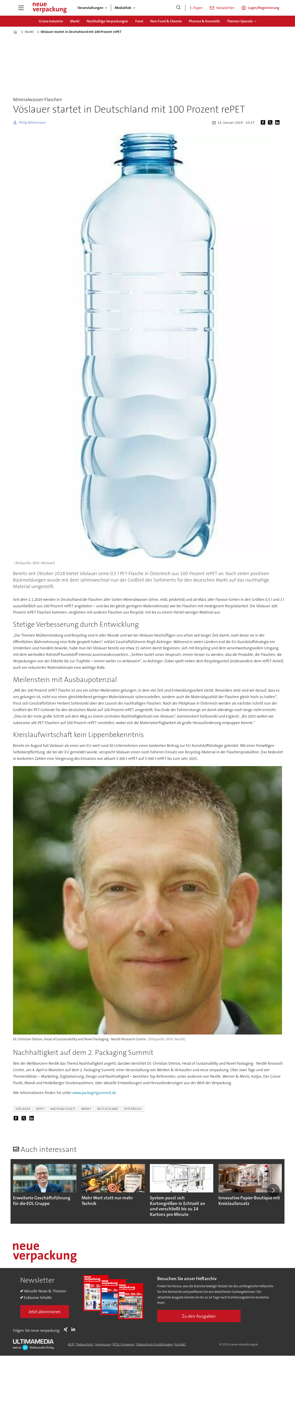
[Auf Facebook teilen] (264, 122)
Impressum (102, 1344)
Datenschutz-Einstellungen (154, 1344)
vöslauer (22, 1109)
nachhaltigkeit (62, 1109)
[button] (273, 1190)
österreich (133, 1109)
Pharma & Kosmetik (204, 21)
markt (86, 1109)
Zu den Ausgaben (199, 1316)
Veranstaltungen (90, 7)
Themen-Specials (240, 21)
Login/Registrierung (263, 7)
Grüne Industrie (51, 21)
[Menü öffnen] (21, 7)
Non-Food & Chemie (166, 21)
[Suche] (178, 7)
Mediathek (123, 7)
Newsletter (225, 7)
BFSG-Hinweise (123, 1344)
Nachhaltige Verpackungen (107, 21)
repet (40, 1109)
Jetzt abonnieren (44, 1312)
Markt (75, 21)
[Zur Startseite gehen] (49, 8)
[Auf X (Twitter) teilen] (271, 122)
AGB (71, 1344)
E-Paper (196, 7)
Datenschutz (84, 1344)
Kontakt (180, 1344)
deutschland (107, 1109)
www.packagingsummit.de (94, 1092)
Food (139, 21)
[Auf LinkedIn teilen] (278, 122)
